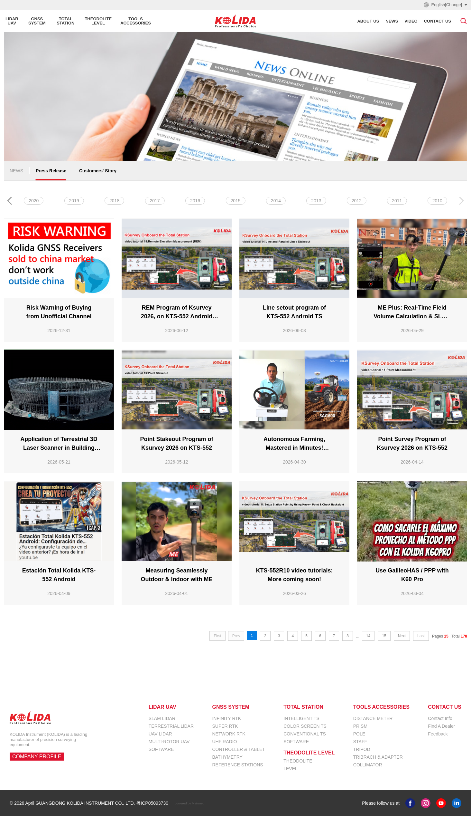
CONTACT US (444, 707)
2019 (357, 200)
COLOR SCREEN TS (305, 726)
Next (402, 636)
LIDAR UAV (162, 707)
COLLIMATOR (367, 765)
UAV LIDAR (160, 734)
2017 (437, 200)
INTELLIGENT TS (301, 718)
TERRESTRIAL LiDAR (171, 726)
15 (384, 636)
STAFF (360, 741)
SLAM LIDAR (162, 718)
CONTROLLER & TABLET (238, 749)
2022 (235, 200)
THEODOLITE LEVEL (309, 752)
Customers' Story (97, 170)
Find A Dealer (441, 726)
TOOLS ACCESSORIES (381, 707)
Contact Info (440, 718)
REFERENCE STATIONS (237, 765)
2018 (397, 200)
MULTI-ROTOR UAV (169, 741)
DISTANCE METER (373, 718)
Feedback (438, 734)
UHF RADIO (224, 741)
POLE (359, 734)
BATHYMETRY (227, 757)
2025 (114, 200)
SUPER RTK (225, 726)
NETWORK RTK (228, 734)
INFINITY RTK (226, 718)
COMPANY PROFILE (36, 756)
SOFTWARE (161, 749)
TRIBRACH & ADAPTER (378, 757)
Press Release (51, 170)
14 (368, 636)
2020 (316, 200)
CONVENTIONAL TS (304, 734)
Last (421, 636)
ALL (34, 200)
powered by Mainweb (190, 803)
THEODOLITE (297, 761)
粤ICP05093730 (152, 803)
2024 (155, 200)
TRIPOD (361, 749)
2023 (195, 200)
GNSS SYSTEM (230, 707)
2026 (74, 200)
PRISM (360, 726)
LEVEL (290, 768)
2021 (276, 200)
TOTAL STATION (303, 707)
